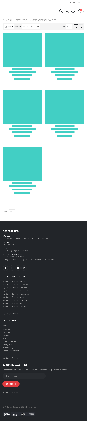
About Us (6, 329)
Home (5, 326)
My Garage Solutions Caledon (15, 300)
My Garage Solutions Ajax (13, 304)
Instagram (24, 268)
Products (6, 333)
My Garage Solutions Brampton (15, 284)
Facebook (5, 268)
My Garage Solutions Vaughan (15, 297)
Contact (6, 336)
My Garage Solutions (11, 314)
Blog (4, 339)
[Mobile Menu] (5, 11)
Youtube (18, 268)
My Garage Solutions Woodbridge (16, 291)
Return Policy (8, 348)
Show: (63, 27)
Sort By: (18, 27)
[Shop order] (31, 26)
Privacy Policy (8, 345)
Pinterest (11, 268)
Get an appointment (11, 352)
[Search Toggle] (61, 11)
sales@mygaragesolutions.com (15, 250)
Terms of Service (9, 342)
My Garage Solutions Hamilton (15, 288)
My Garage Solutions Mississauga (16, 281)
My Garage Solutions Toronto (14, 307)
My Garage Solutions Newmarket (16, 294)
